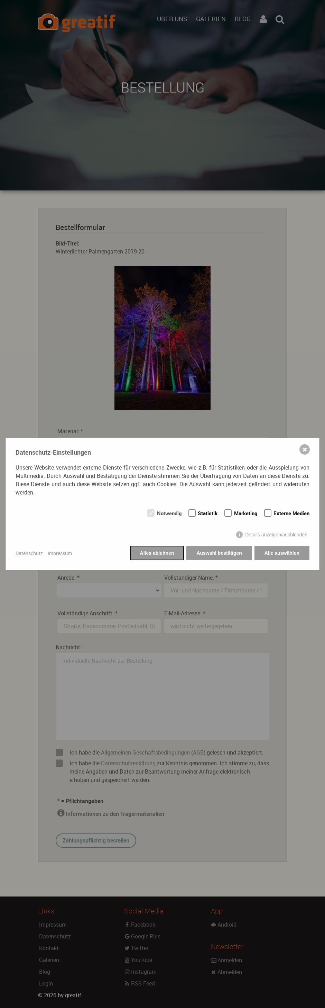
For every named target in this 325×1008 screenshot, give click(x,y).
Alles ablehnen (157, 553)
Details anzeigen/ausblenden (276, 534)
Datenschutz (29, 553)
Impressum (60, 553)
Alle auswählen (281, 553)
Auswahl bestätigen (219, 553)
